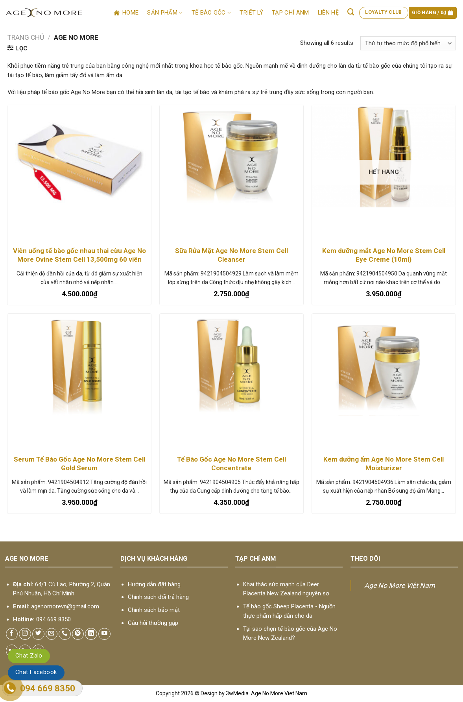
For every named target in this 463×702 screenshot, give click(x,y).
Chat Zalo (28, 655)
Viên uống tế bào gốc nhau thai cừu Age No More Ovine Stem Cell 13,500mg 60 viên (79, 255)
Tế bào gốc (211, 13)
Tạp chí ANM (290, 12)
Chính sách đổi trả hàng (158, 596)
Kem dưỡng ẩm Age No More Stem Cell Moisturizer (383, 463)
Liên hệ (328, 12)
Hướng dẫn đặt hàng (154, 584)
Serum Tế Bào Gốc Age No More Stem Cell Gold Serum (79, 463)
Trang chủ (25, 37)
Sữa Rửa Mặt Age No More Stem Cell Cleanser (231, 255)
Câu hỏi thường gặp (153, 622)
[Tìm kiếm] (351, 12)
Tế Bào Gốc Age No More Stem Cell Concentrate (231, 463)
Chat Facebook (36, 672)
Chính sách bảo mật (154, 609)
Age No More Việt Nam (399, 585)
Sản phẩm (165, 13)
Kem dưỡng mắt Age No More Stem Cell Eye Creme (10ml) (383, 255)
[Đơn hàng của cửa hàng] (408, 43)
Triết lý (251, 12)
